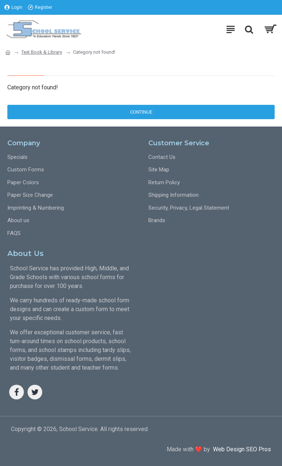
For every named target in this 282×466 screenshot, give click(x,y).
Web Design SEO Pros (240, 449)
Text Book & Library (41, 52)
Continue (141, 112)
